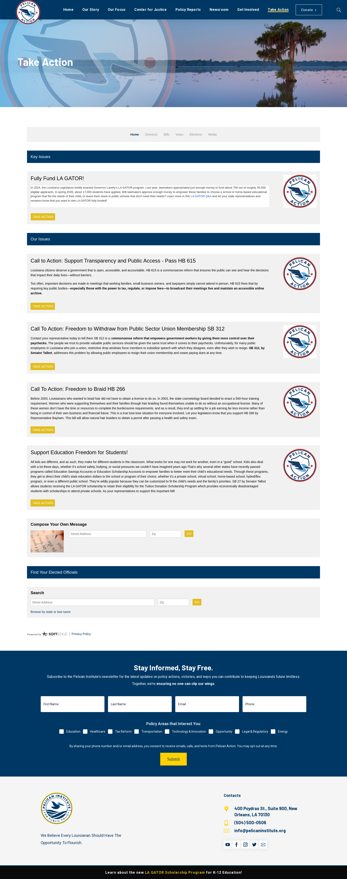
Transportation (151, 731)
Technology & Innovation (189, 731)
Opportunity (224, 731)
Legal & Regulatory (255, 731)
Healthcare (97, 731)
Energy (283, 731)
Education (73, 731)
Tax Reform (123, 731)
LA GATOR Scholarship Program (175, 872)
